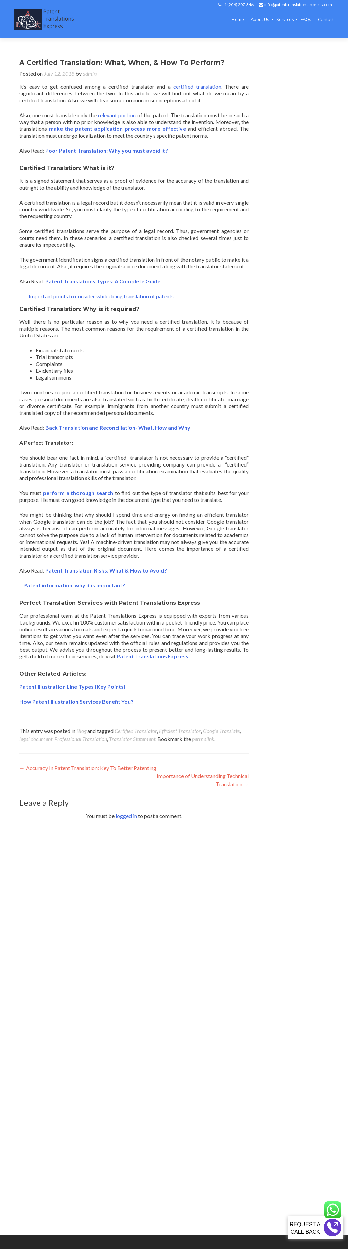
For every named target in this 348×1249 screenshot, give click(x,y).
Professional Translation (80, 739)
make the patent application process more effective (117, 128)
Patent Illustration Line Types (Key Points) (72, 686)
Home (238, 19)
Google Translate (221, 730)
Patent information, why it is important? (72, 585)
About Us (260, 19)
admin (90, 73)
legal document (35, 739)
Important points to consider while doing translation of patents (101, 296)
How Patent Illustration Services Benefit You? (76, 701)
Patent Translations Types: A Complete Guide (102, 281)
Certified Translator (136, 730)
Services (285, 19)
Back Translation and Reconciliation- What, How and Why (117, 427)
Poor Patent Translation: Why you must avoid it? (106, 150)
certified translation (196, 86)
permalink (203, 739)
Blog (81, 730)
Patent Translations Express (152, 656)
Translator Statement (132, 739)
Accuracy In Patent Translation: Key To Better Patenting (87, 767)
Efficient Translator (180, 730)
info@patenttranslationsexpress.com (298, 4)
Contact (326, 19)
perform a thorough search (78, 493)
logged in (126, 816)
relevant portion (116, 115)
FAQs (306, 19)
